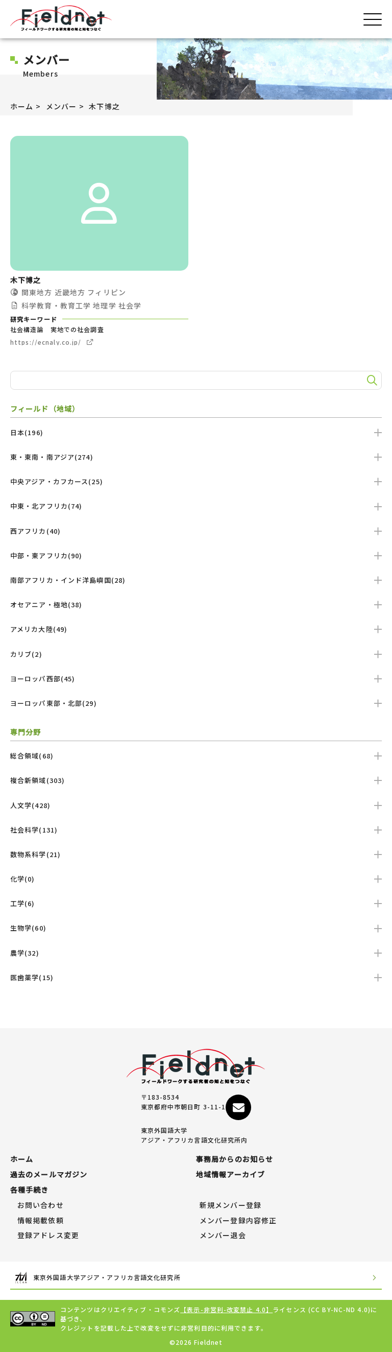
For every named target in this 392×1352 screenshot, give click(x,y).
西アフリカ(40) (196, 531)
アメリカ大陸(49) (196, 629)
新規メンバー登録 (230, 1205)
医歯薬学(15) (196, 977)
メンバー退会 (223, 1235)
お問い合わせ (40, 1205)
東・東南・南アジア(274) (196, 457)
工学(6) (196, 903)
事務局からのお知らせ (234, 1159)
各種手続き (29, 1190)
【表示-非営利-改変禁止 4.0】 (226, 1309)
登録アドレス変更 (48, 1235)
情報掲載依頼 (40, 1220)
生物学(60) (196, 928)
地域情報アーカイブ (230, 1174)
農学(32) (196, 953)
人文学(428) (196, 805)
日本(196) (196, 432)
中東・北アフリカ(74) (196, 506)
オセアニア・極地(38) (196, 604)
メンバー (61, 106)
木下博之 (104, 106)
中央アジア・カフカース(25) (196, 481)
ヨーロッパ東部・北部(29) (196, 703)
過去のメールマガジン (48, 1174)
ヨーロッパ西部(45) (196, 678)
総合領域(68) (196, 756)
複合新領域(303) (196, 780)
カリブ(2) (196, 654)
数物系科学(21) (196, 854)
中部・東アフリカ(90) (196, 555)
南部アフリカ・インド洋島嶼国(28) (196, 580)
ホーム (21, 106)
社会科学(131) (196, 830)
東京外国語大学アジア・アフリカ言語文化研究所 (196, 1278)
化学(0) (196, 879)
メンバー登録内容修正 (238, 1220)
